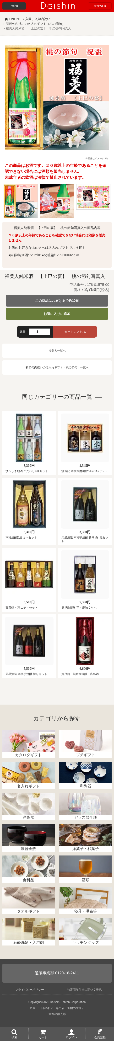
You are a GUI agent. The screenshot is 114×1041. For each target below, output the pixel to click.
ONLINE (15, 19)
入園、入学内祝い (37, 19)
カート (42, 1037)
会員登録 (100, 1037)
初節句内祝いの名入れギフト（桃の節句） (35, 24)
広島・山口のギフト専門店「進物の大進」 (57, 1008)
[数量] (39, 331)
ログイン (71, 1037)
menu (14, 6)
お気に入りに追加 (56, 314)
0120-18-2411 (67, 973)
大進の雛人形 (57, 1014)
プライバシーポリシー (29, 989)
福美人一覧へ (57, 350)
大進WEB (100, 6)
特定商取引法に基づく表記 (84, 989)
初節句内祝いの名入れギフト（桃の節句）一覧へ (57, 367)
